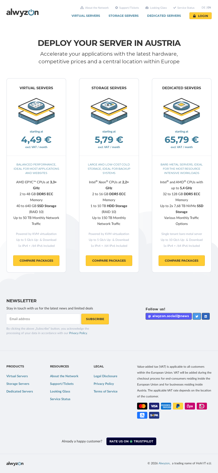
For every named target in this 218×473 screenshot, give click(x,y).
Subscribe (95, 319)
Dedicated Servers (164, 16)
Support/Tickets (127, 7)
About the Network (94, 7)
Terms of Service (106, 391)
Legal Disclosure (105, 376)
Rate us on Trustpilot (131, 441)
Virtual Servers (86, 16)
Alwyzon (164, 463)
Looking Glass (156, 7)
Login (200, 16)
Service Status (184, 7)
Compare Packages (36, 261)
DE (203, 7)
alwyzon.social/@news (168, 316)
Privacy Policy (78, 333)
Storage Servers (124, 16)
